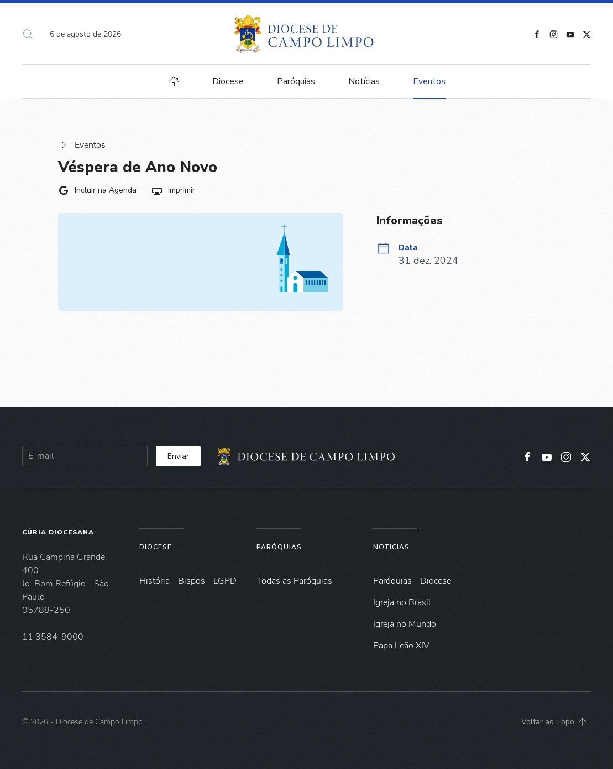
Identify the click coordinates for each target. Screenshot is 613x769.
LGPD (225, 581)
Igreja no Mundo (404, 624)
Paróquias (296, 81)
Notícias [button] (364, 81)
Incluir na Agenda (97, 190)
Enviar (178, 456)
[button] (27, 33)
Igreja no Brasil (402, 602)
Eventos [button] (429, 81)
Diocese (155, 547)
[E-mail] (85, 456)
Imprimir (173, 190)
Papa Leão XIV (401, 646)
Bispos (191, 581)
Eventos (82, 145)
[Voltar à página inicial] (306, 33)
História (154, 581)
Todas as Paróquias (294, 581)
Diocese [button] (228, 81)
